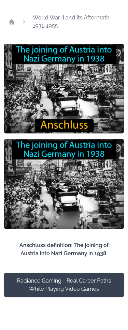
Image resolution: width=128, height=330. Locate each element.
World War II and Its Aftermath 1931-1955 (71, 21)
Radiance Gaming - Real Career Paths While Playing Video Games (64, 284)
